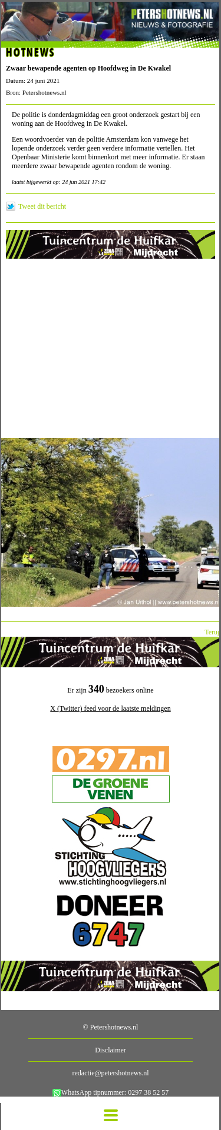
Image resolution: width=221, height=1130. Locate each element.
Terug (212, 632)
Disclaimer (110, 1050)
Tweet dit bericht (42, 206)
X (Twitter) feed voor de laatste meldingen (110, 708)
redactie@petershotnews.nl (110, 1073)
